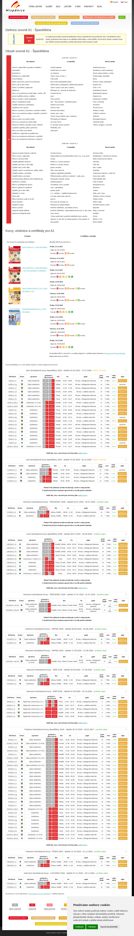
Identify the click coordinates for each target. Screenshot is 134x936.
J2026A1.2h (12, 414)
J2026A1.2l (12, 443)
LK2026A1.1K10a (12, 610)
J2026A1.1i (12, 381)
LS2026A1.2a (12, 481)
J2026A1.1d (12, 392)
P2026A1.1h (12, 787)
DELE (58, 6)
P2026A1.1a (12, 769)
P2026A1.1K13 (12, 751)
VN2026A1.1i (11, 883)
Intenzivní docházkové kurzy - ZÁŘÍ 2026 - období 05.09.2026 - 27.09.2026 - (76, 670)
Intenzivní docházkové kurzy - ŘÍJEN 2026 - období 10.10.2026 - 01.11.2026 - (76, 851)
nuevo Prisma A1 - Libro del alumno (34, 247)
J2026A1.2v (12, 428)
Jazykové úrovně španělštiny (51, 23)
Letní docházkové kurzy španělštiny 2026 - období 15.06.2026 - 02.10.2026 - (76, 459)
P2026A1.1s (12, 791)
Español (114, 2)
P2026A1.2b (12, 831)
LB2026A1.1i (11, 548)
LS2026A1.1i (11, 470)
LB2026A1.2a (11, 570)
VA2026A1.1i (11, 639)
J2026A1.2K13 (12, 403)
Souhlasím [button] (79, 927)
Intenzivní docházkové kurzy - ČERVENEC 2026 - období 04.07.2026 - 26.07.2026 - (75, 502)
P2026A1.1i (12, 780)
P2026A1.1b (12, 762)
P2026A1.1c (12, 754)
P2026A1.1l (12, 805)
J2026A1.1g (12, 384)
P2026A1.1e (12, 740)
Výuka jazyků (35, 6)
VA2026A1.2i (11, 643)
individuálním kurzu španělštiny (40, 894)
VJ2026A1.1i (11, 512)
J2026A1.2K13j (12, 446)
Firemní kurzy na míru (43, 17)
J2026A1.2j (12, 410)
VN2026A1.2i (11, 887)
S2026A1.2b (11, 713)
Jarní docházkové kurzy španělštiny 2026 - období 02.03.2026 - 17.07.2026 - (76, 370)
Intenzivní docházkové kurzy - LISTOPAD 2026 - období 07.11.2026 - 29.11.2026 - (75, 873)
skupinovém (109, 353)
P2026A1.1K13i (12, 743)
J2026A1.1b (12, 395)
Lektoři (67, 6)
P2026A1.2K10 (12, 809)
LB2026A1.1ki (11, 573)
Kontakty (89, 6)
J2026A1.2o (12, 435)
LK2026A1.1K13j (12, 605)
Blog (99, 6)
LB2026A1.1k (11, 559)
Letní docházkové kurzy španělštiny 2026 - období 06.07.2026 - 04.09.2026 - (76, 534)
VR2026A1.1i (11, 862)
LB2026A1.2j (11, 562)
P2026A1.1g (12, 794)
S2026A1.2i (11, 709)
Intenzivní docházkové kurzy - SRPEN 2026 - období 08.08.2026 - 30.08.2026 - (76, 629)
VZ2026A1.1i (11, 680)
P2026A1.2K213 (12, 835)
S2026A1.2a (11, 716)
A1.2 (51, 403)
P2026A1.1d (12, 747)
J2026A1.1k (12, 399)
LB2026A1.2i (11, 566)
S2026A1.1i (11, 702)
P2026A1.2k (12, 813)
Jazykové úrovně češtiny (85, 23)
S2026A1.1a (11, 705)
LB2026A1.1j (11, 544)
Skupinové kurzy (18, 17)
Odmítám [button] (92, 927)
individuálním (120, 353)
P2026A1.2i (12, 816)
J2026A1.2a (12, 439)
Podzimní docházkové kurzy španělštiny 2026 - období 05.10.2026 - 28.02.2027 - (75, 729)
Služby (49, 6)
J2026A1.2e (12, 421)
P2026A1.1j (12, 776)
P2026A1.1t (12, 783)
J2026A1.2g (12, 417)
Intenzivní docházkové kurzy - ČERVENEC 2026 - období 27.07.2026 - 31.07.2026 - (75, 594)
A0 (45, 381)
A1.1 (51, 381)
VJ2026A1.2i (11, 516)
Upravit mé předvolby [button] (109, 927)
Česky (124, 2)
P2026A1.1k (12, 773)
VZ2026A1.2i (11, 684)
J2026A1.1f (12, 388)
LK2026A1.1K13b (12, 661)
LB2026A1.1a (11, 555)
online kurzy (82, 453)
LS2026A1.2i (11, 477)
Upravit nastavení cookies (53, 933)
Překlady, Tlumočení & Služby (99, 17)
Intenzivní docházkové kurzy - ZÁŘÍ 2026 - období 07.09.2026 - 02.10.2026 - (76, 691)
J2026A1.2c (12, 432)
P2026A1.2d (12, 827)
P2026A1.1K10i (12, 758)
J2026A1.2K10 (12, 406)
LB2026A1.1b (11, 551)
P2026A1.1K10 (12, 765)
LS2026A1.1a (12, 474)
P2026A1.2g (12, 820)
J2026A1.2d (12, 424)
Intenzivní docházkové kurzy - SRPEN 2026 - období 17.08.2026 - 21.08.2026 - (76, 650)
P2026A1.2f (12, 824)
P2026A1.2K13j (12, 838)
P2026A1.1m (12, 798)
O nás (77, 6)
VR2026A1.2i (11, 865)
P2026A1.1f (12, 802)
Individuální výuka (69, 17)
